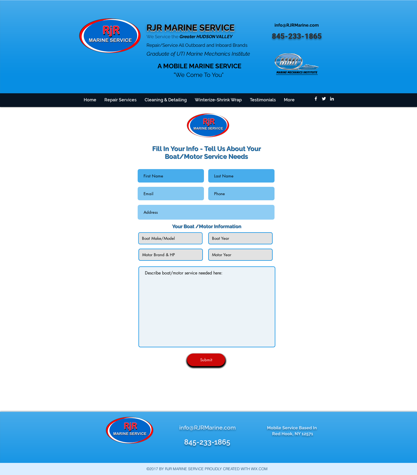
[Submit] (206, 359)
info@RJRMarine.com (297, 25)
